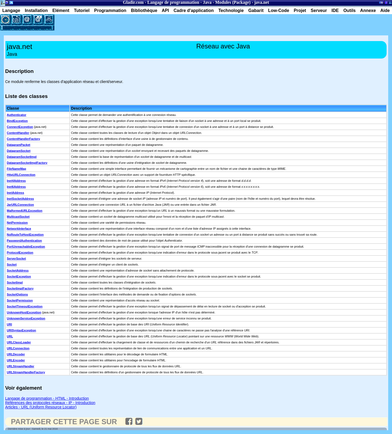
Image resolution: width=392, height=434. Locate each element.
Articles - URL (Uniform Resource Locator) (40, 407)
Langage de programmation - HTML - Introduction (47, 398)
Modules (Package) (233, 2)
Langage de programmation (173, 2)
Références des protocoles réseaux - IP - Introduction (50, 403)
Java (207, 2)
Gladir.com (133, 2)
